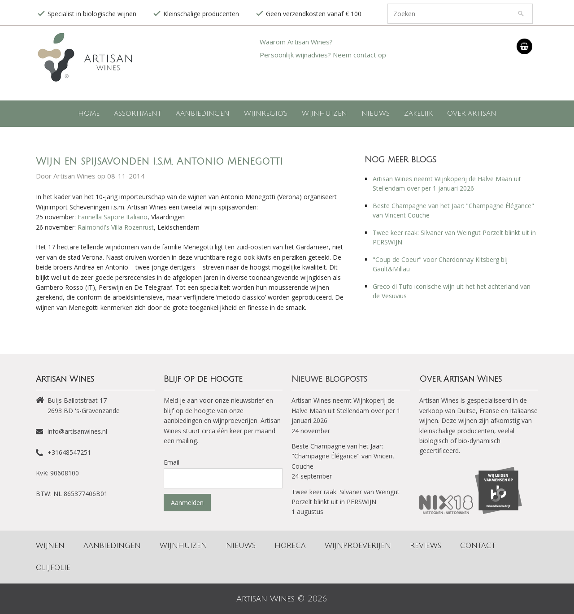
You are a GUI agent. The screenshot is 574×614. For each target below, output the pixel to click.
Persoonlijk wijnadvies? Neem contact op (323, 54)
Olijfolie (53, 568)
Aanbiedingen (203, 113)
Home (89, 113)
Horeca (290, 546)
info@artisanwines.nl (77, 431)
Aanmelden (187, 502)
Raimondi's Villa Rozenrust (116, 227)
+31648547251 (69, 452)
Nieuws (375, 113)
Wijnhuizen (324, 113)
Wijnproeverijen (358, 546)
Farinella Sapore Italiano (113, 217)
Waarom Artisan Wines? (296, 41)
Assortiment (137, 113)
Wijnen (50, 546)
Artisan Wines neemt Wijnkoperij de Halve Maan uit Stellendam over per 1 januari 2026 (345, 410)
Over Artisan (471, 113)
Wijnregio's (265, 113)
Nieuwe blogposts (329, 378)
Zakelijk (418, 113)
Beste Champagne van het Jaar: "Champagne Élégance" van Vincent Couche (343, 456)
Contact (478, 546)
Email (171, 462)
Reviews (425, 546)
